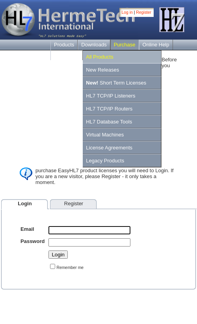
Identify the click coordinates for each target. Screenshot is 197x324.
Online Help (156, 45)
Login (25, 203)
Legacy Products (105, 161)
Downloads (93, 45)
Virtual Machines (105, 135)
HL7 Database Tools (109, 122)
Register (143, 12)
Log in (127, 12)
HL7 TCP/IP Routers (109, 109)
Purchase (125, 45)
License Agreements (109, 148)
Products (64, 45)
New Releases (102, 70)
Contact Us (66, 55)
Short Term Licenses (116, 83)
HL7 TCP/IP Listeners (110, 96)
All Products (99, 57)
